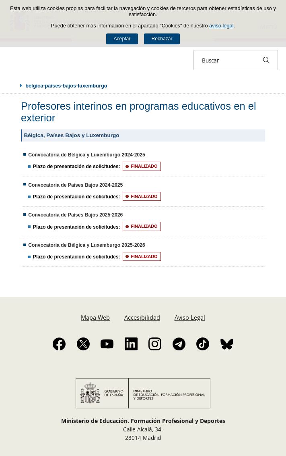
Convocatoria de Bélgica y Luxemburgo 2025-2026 (86, 245)
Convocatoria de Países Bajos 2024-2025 (75, 185)
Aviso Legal (190, 317)
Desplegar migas (13, 85)
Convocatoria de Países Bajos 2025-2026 (75, 215)
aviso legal (221, 26)
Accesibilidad (142, 317)
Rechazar (162, 39)
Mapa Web (95, 317)
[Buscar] (266, 60)
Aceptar (121, 39)
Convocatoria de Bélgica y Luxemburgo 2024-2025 (86, 155)
